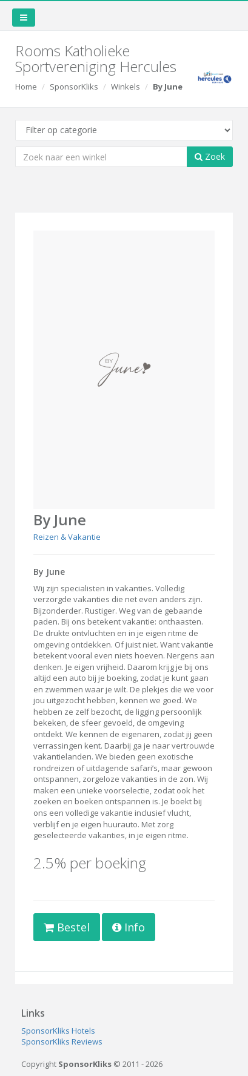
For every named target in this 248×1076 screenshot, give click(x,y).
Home (26, 86)
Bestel (67, 927)
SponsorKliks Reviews (61, 1041)
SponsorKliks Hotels (58, 1030)
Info (128, 927)
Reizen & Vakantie (67, 536)
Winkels (125, 86)
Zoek (210, 156)
